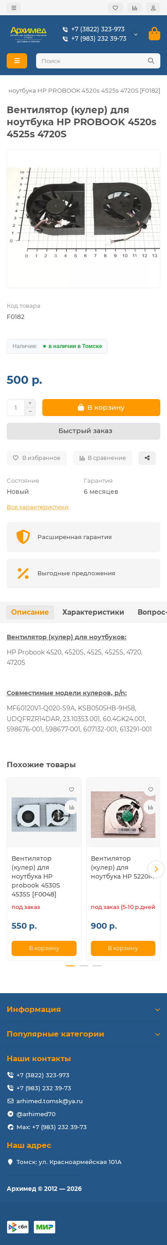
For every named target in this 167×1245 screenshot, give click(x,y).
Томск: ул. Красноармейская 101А (69, 1161)
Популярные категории (83, 1033)
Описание (30, 612)
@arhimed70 (36, 1114)
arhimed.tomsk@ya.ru (49, 1101)
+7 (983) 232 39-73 (92, 38)
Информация (83, 1009)
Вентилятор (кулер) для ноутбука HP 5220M (122, 867)
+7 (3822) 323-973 (92, 29)
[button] (156, 869)
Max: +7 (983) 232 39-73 (51, 1126)
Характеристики (93, 612)
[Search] (98, 60)
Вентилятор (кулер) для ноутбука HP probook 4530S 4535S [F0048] (36, 876)
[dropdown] (14, 8)
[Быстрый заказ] (83, 431)
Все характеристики (38, 506)
